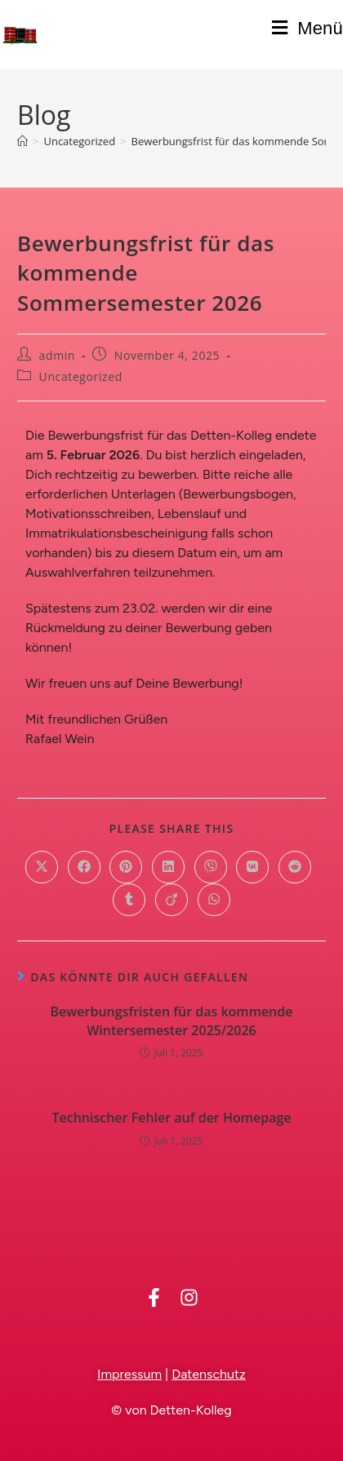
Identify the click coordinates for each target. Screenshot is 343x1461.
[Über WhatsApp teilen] (214, 899)
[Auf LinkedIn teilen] (168, 867)
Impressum (129, 1374)
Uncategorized (80, 376)
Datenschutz (209, 1374)
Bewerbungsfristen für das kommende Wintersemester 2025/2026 (172, 1020)
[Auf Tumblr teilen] (129, 899)
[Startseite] (22, 141)
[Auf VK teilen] (252, 867)
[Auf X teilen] (41, 867)
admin (57, 355)
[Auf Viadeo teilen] (171, 899)
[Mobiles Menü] (307, 28)
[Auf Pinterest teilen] (125, 867)
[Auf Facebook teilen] (84, 867)
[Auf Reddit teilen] (294, 867)
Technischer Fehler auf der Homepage (171, 1118)
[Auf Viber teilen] (210, 867)
